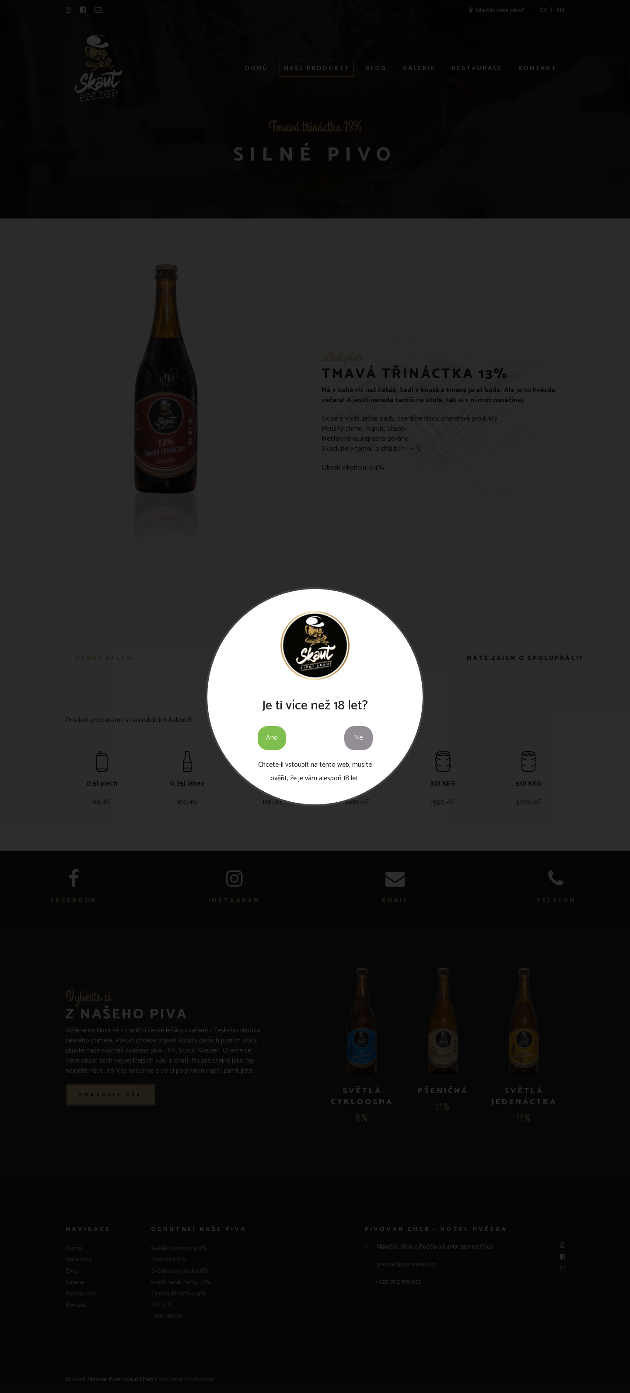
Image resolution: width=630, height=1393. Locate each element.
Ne (358, 738)
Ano (272, 738)
